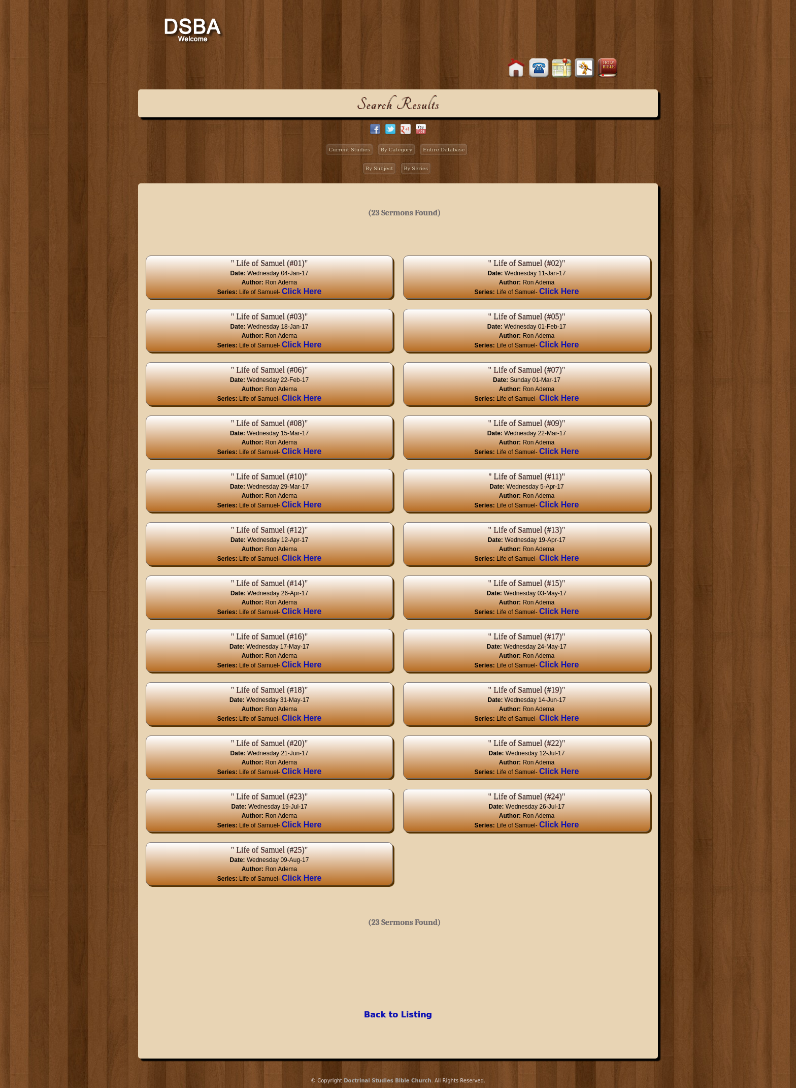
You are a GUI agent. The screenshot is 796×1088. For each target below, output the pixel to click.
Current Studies (349, 149)
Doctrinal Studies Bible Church (387, 1080)
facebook (375, 129)
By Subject (379, 168)
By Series (416, 168)
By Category (397, 149)
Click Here (301, 291)
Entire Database (444, 149)
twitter (390, 129)
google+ (405, 129)
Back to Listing (398, 1014)
